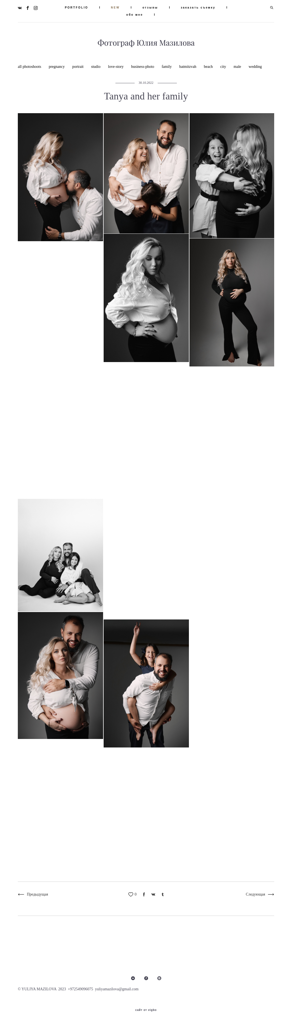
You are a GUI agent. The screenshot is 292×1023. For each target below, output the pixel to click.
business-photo (143, 67)
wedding (255, 67)
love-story (116, 67)
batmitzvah (188, 67)
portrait (78, 67)
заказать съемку (198, 7)
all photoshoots (30, 67)
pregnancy (57, 67)
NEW (115, 7)
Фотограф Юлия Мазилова (146, 43)
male (238, 67)
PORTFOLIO (76, 7)
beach (209, 67)
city (223, 67)
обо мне (134, 14)
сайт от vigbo (146, 1010)
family (167, 67)
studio (96, 67)
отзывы (150, 7)
